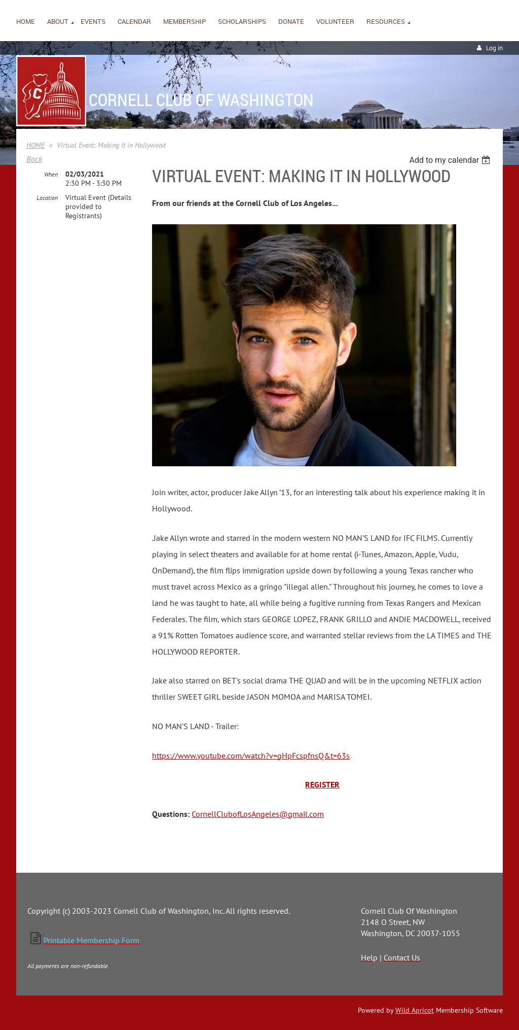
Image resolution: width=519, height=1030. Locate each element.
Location (47, 197)
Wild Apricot (414, 1010)
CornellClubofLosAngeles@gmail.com (258, 814)
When (51, 174)
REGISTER (322, 784)
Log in (494, 48)
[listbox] (451, 160)
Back (34, 159)
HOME (35, 145)
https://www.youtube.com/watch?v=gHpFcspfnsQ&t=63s (251, 755)
